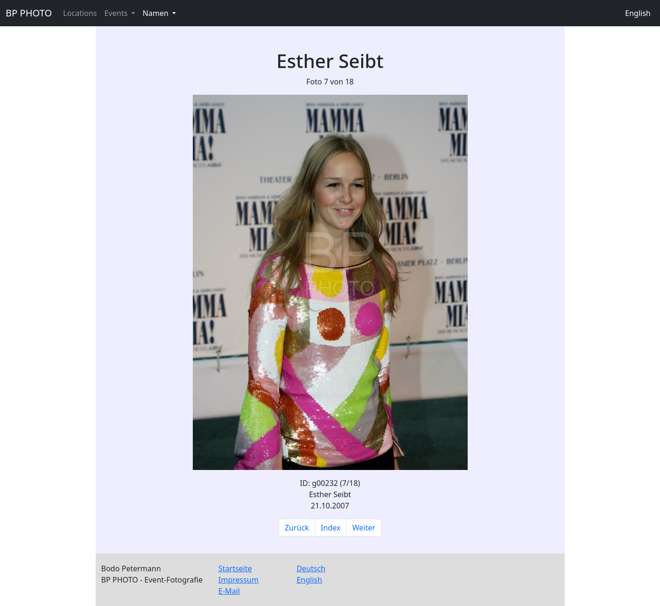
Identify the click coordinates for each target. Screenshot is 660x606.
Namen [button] (156, 13)
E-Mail (229, 591)
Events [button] (116, 13)
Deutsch (311, 568)
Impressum (239, 580)
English (638, 13)
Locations (80, 13)
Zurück (297, 528)
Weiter (363, 528)
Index (331, 528)
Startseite (235, 568)
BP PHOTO (29, 13)
